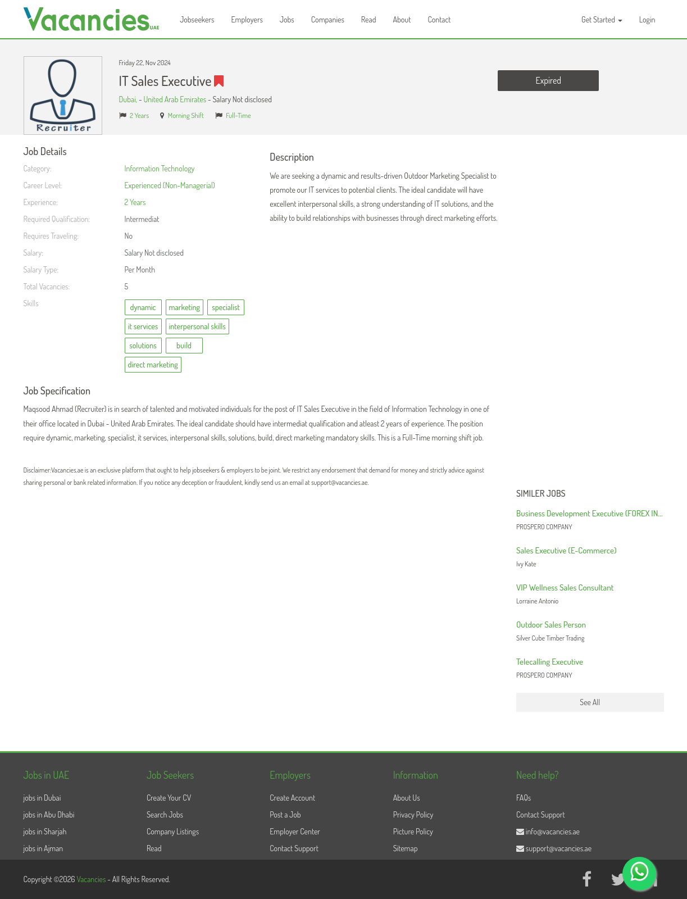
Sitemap (405, 848)
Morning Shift (186, 115)
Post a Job (285, 814)
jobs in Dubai (42, 797)
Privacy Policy (413, 814)
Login (647, 19)
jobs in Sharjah (45, 831)
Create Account (292, 797)
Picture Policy (413, 831)
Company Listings (173, 831)
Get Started (601, 19)
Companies (327, 19)
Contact (439, 19)
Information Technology (160, 168)
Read (368, 19)
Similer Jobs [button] (541, 494)
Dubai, (129, 99)
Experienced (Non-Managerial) (170, 185)
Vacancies (91, 879)
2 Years (139, 115)
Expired (548, 80)
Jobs (287, 19)
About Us (406, 797)
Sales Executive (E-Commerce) (566, 550)
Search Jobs (165, 814)
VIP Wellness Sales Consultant (564, 587)
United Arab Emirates (174, 99)
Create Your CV (169, 797)
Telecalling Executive (549, 661)
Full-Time (238, 115)
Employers (247, 19)
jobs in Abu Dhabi (49, 814)
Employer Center (295, 831)
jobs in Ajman (43, 848)
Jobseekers (197, 19)
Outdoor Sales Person (551, 624)
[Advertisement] (590, 314)
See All (590, 702)
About (402, 19)
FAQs (523, 797)
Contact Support (294, 848)
